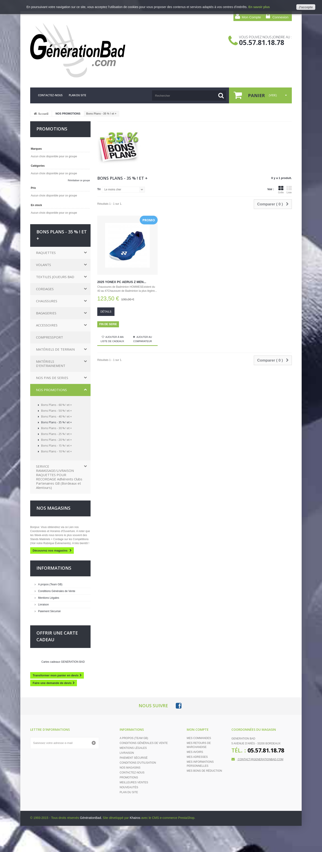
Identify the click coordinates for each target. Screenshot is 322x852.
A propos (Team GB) (49, 584)
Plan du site (129, 792)
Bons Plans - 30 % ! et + (56, 428)
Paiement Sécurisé (49, 611)
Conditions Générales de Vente (56, 591)
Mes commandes (199, 738)
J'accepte (306, 7)
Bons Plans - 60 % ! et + (56, 405)
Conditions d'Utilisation (138, 762)
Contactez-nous (132, 772)
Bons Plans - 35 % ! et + (56, 422)
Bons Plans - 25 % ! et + (56, 434)
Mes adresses (197, 756)
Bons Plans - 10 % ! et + (56, 451)
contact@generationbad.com (260, 759)
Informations (53, 568)
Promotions (129, 777)
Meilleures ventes (134, 782)
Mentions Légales (48, 597)
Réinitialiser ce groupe (79, 180)
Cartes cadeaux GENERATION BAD (63, 661)
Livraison (43, 604)
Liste (289, 190)
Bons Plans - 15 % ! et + (56, 445)
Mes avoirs (195, 752)
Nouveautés (129, 787)
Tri (99, 189)
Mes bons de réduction (204, 770)
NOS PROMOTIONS (67, 113)
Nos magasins (53, 508)
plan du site (77, 95)
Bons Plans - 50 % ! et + (56, 411)
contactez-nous (50, 95)
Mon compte (198, 729)
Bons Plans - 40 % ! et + (56, 416)
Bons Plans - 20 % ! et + (56, 440)
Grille (281, 190)
